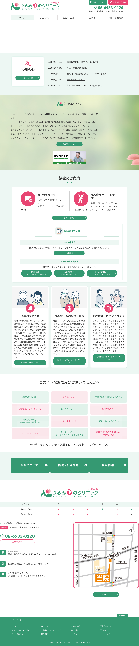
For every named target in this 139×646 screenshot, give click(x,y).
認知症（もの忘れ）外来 (21, 638)
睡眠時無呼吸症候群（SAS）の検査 (83, 81)
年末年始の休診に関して (78, 87)
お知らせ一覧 (27, 97)
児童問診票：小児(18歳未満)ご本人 (69, 292)
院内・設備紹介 (17, 642)
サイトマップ (17, 628)
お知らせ (74, 642)
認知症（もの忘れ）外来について (69, 380)
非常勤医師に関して (76, 99)
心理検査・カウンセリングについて (109, 377)
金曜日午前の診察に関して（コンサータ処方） (88, 93)
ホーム (14, 634)
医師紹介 (103, 638)
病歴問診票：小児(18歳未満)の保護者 (36, 292)
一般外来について (69, 237)
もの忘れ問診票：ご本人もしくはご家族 (102, 292)
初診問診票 (69, 272)
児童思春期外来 (105, 634)
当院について (46, 634)
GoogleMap (106, 614)
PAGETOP (123, 623)
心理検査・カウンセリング (51, 638)
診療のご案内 (75, 634)
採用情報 (44, 642)
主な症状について (77, 638)
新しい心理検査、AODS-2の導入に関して (85, 105)
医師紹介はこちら (69, 163)
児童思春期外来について (30, 382)
